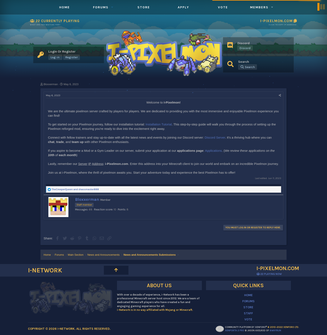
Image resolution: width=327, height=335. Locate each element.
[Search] (247, 67)
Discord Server (215, 137)
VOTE (248, 319)
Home (64, 7)
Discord (245, 48)
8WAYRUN (275, 330)
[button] (112, 7)
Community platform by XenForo (262, 327)
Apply (183, 7)
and (75, 189)
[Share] (280, 95)
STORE (248, 307)
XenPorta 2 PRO (234, 330)
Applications (213, 150)
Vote (223, 7)
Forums (100, 7)
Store (143, 7)
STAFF (248, 313)
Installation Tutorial (159, 124)
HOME (248, 295)
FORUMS (248, 301)
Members (259, 7)
